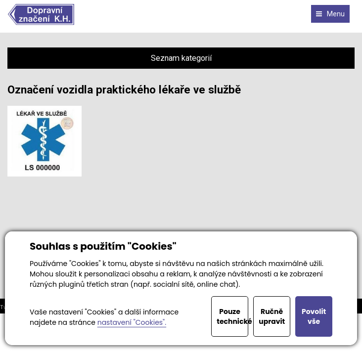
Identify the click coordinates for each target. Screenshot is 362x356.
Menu (330, 14)
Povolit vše (314, 316)
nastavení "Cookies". (131, 322)
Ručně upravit (272, 316)
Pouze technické (232, 316)
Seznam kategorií (181, 58)
